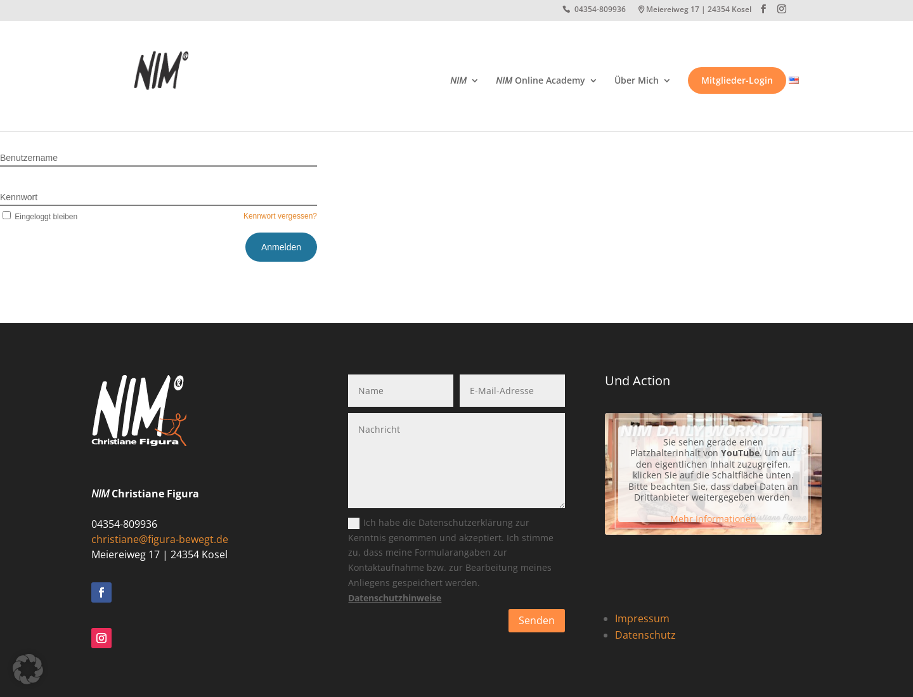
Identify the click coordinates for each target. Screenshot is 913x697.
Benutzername (29, 158)
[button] (28, 669)
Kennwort (18, 197)
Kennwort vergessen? (280, 216)
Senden (537, 620)
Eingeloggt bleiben (38, 216)
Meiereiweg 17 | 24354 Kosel (698, 10)
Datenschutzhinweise (394, 598)
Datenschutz (645, 635)
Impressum (642, 618)
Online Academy (540, 81)
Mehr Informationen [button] (713, 519)
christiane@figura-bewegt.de (159, 539)
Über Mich (636, 81)
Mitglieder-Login (737, 80)
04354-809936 (600, 10)
